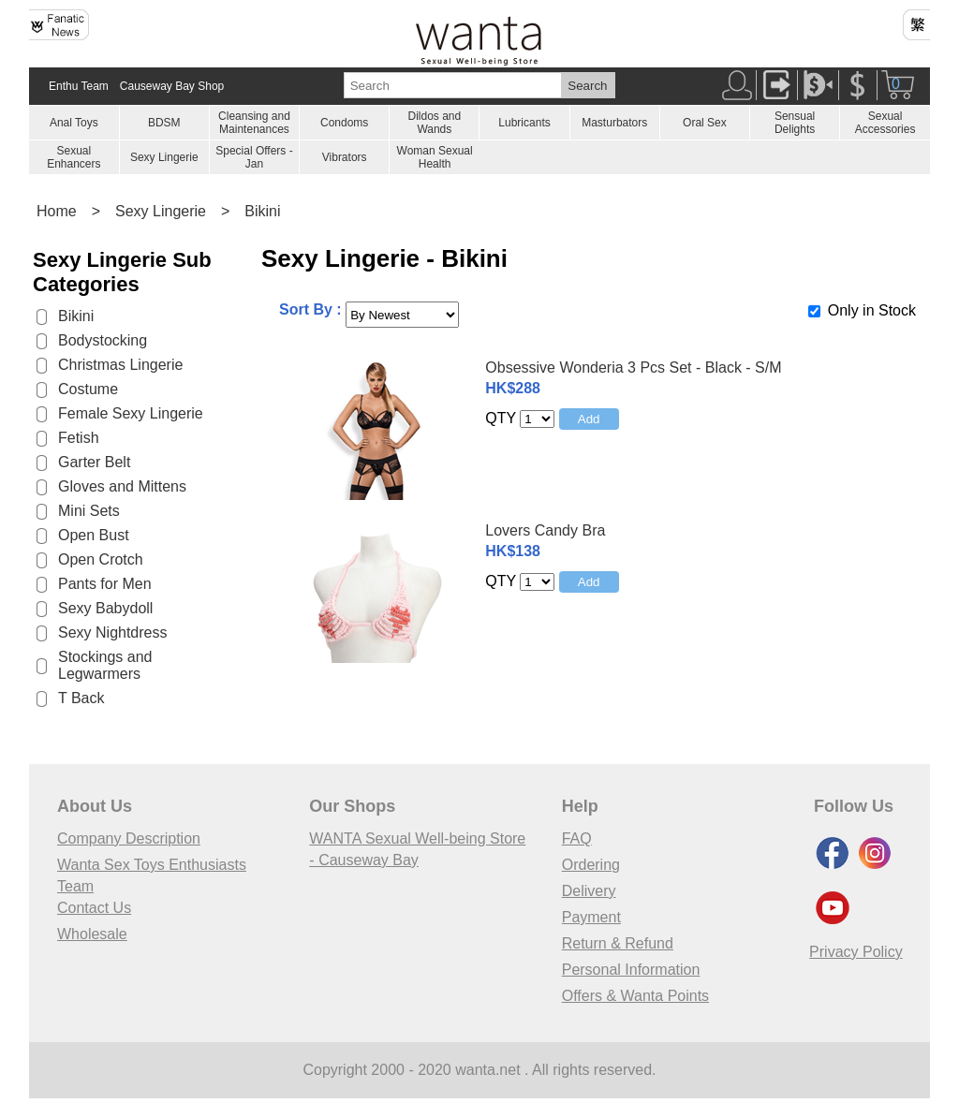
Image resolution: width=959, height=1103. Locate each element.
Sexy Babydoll (105, 608)
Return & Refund (617, 943)
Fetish (78, 438)
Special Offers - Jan (253, 157)
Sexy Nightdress (113, 632)
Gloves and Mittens (122, 486)
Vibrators (344, 157)
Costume (88, 389)
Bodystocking (102, 340)
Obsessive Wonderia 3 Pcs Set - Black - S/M (633, 367)
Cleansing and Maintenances (254, 123)
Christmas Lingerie (120, 365)
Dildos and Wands (434, 123)
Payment (591, 917)
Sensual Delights (795, 123)
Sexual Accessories (885, 123)
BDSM (164, 122)
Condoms (344, 122)
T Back (81, 698)
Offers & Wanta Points (635, 996)
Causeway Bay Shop (172, 86)
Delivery (589, 891)
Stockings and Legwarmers (105, 665)
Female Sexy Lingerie (130, 413)
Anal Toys (74, 122)
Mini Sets (89, 511)
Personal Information (631, 970)
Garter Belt (94, 462)
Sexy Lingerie (164, 157)
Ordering (591, 865)
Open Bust (93, 535)
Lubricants (524, 122)
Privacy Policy (856, 952)
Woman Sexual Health (435, 157)
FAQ (577, 838)
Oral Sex (705, 122)
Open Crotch (100, 559)
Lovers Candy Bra (545, 530)
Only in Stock (872, 310)
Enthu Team (79, 86)
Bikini (262, 211)
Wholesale (92, 934)
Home (57, 211)
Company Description (128, 838)
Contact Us (94, 908)
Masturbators (614, 122)
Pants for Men (105, 584)
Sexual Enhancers (73, 157)
